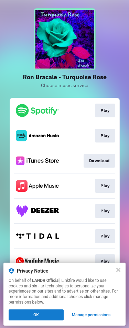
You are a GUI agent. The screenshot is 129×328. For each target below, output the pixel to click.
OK (36, 315)
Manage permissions (91, 315)
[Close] (118, 269)
